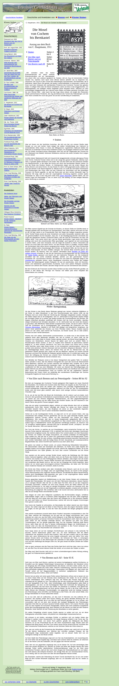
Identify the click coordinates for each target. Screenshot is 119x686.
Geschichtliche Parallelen (14, 17)
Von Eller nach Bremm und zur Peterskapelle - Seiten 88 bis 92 (57, 378)
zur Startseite (31, 682)
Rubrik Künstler (77, 669)
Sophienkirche (30, 260)
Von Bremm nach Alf (36, 64)
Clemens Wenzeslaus (32, 327)
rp (86, 682)
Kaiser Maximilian (66, 176)
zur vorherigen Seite (12, 682)
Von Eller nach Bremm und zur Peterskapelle (34, 59)
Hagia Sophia (33, 255)
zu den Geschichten (51, 682)
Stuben (31, 52)
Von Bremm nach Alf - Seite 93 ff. (58, 557)
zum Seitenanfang (72, 682)
